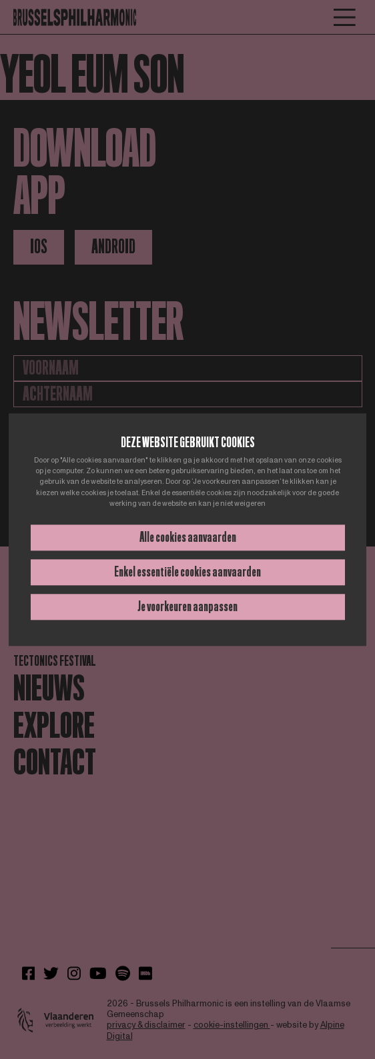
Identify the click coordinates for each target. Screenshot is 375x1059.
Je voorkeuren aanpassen (187, 606)
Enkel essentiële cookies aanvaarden (187, 572)
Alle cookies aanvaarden (187, 537)
